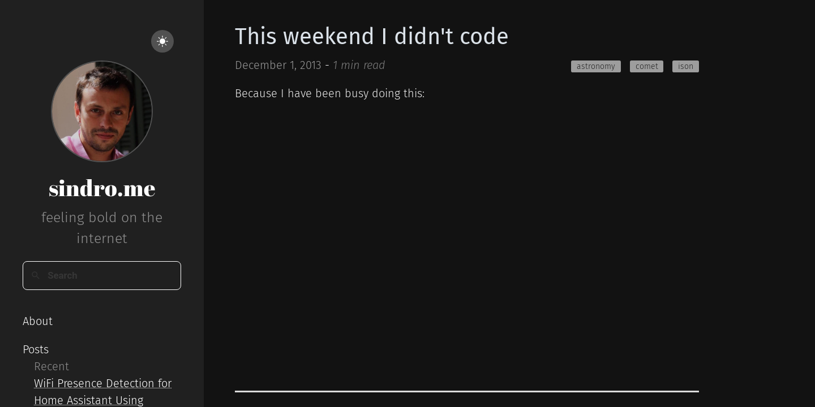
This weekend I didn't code (372, 36)
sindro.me (102, 187)
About (38, 321)
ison (685, 66)
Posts (36, 349)
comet (647, 66)
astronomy (596, 66)
